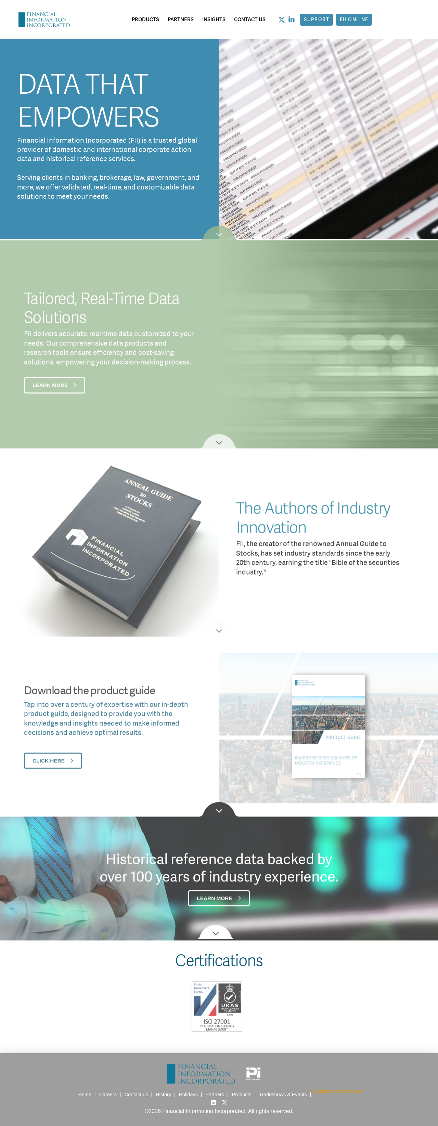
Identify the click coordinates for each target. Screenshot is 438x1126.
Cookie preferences (337, 1091)
